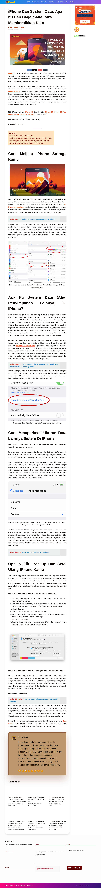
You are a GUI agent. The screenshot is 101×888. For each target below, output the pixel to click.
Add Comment (9, 852)
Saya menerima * (76, 850)
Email (68, 844)
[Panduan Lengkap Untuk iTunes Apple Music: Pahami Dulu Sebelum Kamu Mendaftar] (17, 790)
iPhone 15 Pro (13, 114)
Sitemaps (87, 885)
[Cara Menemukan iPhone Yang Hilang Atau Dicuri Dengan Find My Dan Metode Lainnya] (57, 814)
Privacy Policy (60, 2)
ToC (67, 2)
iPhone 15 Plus (60, 112)
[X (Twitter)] (34, 70)
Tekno (34, 805)
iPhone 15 (49, 112)
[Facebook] (29, 70)
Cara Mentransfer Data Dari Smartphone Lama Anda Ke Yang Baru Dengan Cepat (56, 799)
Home (28, 2)
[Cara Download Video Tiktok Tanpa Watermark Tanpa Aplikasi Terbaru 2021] (17, 814)
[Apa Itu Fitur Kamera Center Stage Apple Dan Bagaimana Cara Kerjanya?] (37, 814)
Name (38, 844)
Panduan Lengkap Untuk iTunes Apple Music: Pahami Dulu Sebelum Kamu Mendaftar (17, 799)
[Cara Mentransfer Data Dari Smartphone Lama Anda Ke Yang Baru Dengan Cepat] (57, 790)
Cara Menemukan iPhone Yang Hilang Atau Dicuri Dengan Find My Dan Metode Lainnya (57, 823)
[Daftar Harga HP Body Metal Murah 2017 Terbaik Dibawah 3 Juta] (37, 790)
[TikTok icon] (38, 771)
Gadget (13, 805)
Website (7, 867)
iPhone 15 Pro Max (27, 114)
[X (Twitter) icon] (23, 771)
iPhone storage (14, 91)
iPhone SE (29, 112)
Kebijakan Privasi (80, 850)
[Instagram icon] (26, 771)
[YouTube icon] (35, 771)
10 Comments (20, 829)
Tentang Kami (35, 2)
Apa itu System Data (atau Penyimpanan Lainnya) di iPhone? (30, 138)
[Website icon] (19, 771)
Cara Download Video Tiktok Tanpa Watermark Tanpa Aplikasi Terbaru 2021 (16, 823)
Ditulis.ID (11, 73)
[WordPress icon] (32, 771)
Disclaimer (43, 2)
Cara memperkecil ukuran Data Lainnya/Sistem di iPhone (29, 141)
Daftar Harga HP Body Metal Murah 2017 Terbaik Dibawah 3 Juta (37, 799)
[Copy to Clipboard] (45, 70)
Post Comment (74, 868)
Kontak (72, 2)
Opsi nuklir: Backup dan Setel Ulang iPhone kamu (26, 143)
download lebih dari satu (25, 346)
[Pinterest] (40, 70)
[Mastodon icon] (41, 771)
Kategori (52, 2)
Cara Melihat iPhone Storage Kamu (21, 135)
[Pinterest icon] (29, 771)
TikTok (14, 829)
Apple (9, 805)
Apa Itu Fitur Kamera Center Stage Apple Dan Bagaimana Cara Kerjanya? (36, 823)
